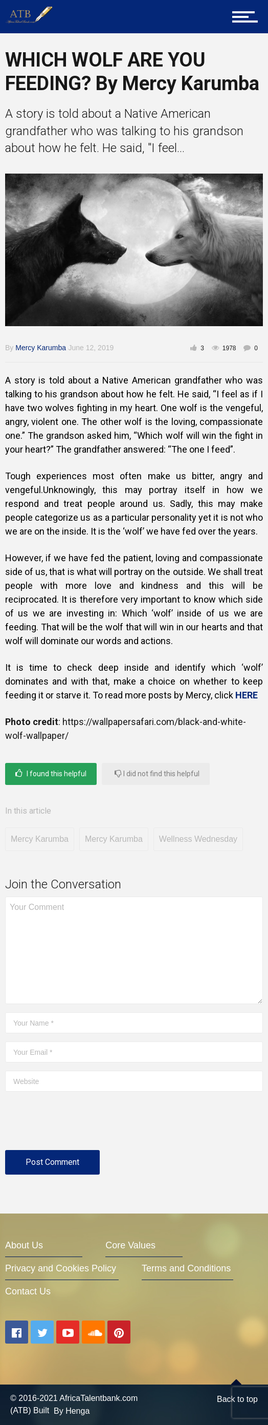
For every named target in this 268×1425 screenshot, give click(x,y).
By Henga (72, 1411)
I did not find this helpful (157, 773)
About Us (24, 1245)
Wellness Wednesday (198, 839)
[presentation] (83, 1125)
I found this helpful (50, 773)
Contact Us (28, 1291)
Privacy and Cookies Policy (60, 1268)
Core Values (130, 1245)
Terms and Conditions (186, 1268)
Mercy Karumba (40, 348)
